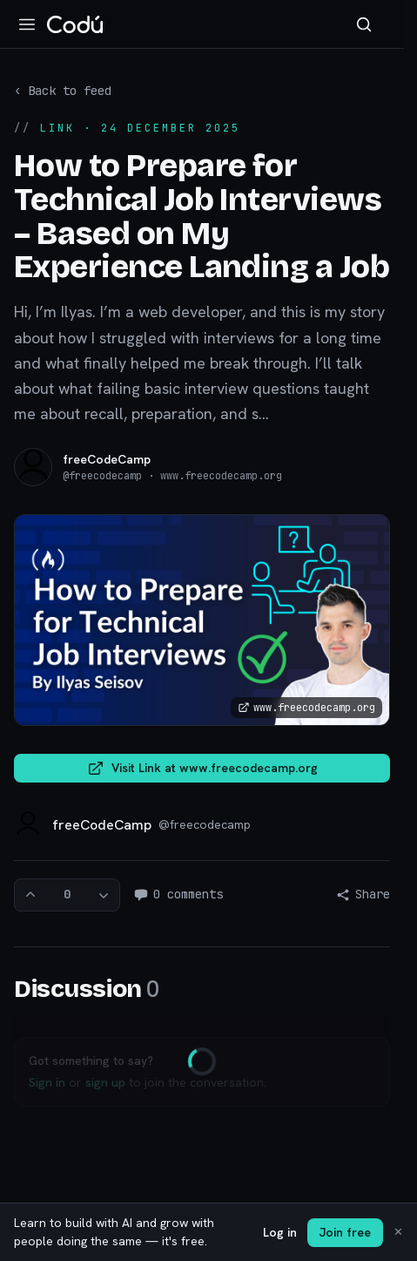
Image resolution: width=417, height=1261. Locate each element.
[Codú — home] (75, 24)
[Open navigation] (27, 24)
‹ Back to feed (62, 90)
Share (363, 894)
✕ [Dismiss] (398, 1231)
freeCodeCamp (107, 459)
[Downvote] (103, 895)
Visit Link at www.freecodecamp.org (202, 768)
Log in (280, 1232)
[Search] (364, 24)
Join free (345, 1232)
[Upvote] (30, 895)
